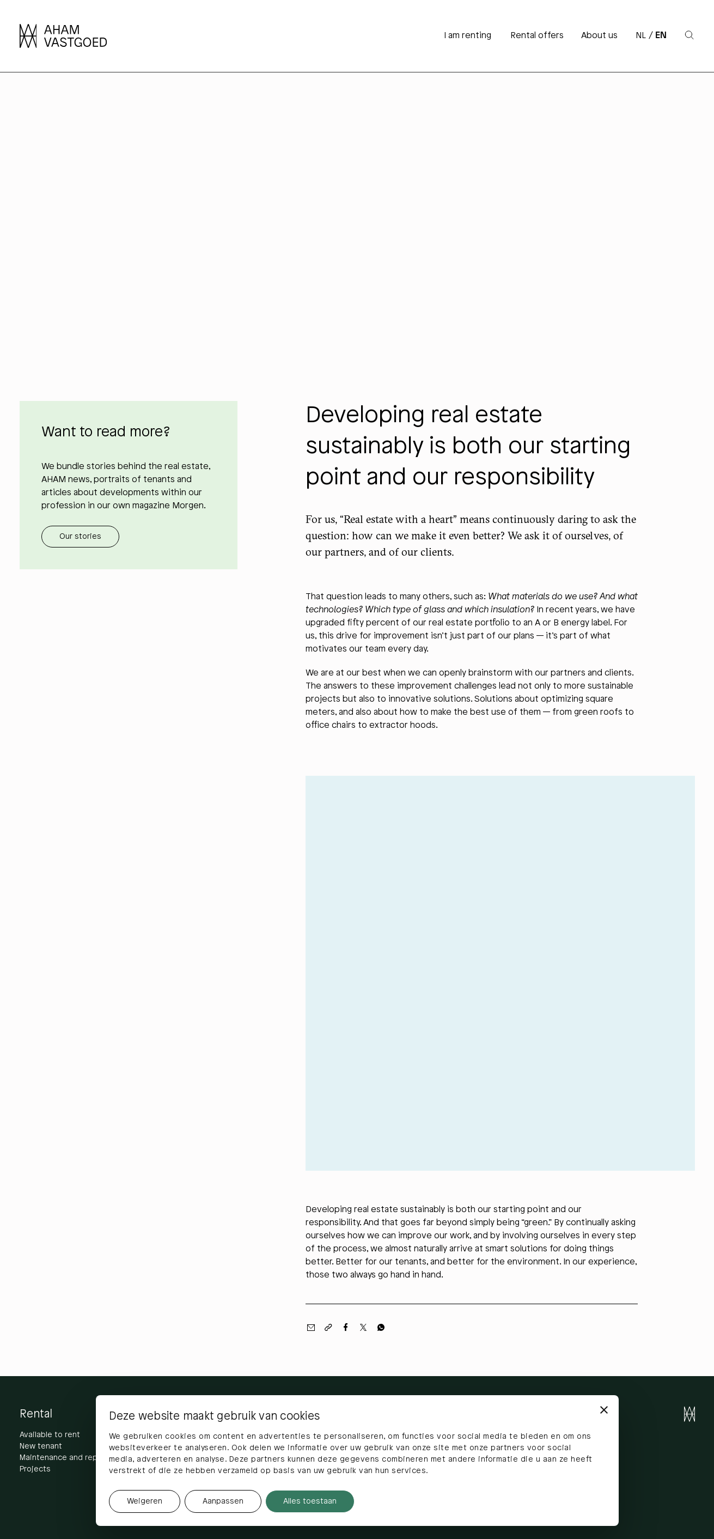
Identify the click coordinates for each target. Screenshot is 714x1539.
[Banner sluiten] (604, 1410)
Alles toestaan (310, 1502)
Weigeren (144, 1502)
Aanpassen (223, 1502)
